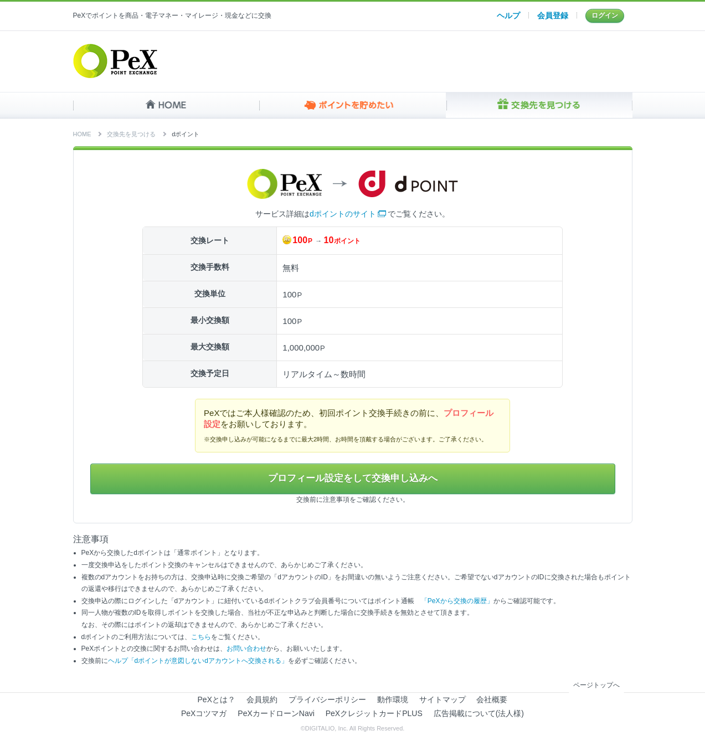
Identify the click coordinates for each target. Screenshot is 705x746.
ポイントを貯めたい (352, 105)
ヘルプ (508, 15)
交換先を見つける (539, 105)
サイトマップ (442, 700)
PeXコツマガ (204, 713)
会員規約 (261, 700)
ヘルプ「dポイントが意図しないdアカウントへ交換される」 (198, 661)
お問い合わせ (246, 650)
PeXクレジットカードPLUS (374, 713)
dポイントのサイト (343, 213)
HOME (166, 105)
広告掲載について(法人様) (479, 713)
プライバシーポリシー (327, 700)
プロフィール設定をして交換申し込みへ (352, 479)
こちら (201, 637)
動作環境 (392, 700)
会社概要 (491, 700)
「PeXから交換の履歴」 (457, 601)
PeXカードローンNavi (276, 713)
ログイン (604, 15)
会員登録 (552, 15)
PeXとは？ (216, 700)
